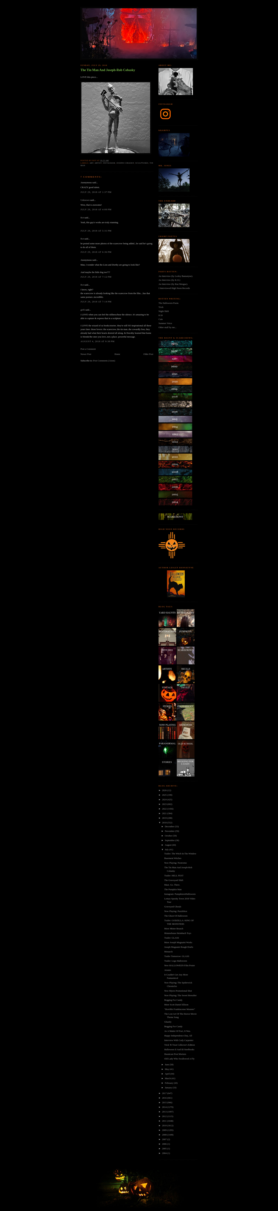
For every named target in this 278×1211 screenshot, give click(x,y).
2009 (164, 1130)
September (170, 840)
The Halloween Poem (169, 303)
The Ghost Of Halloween (175, 915)
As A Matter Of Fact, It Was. (177, 1031)
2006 (164, 1144)
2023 (164, 804)
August (168, 845)
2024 (164, 799)
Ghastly (167, 1021)
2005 (164, 1148)
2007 (164, 1139)
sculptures (141, 163)
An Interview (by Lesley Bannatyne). (176, 276)
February (169, 1083)
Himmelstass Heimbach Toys (177, 933)
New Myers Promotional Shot (178, 990)
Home (117, 354)
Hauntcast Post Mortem (175, 1054)
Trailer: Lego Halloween (175, 960)
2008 (164, 1134)
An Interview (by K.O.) (169, 280)
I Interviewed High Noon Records (174, 288)
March (168, 1078)
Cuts (161, 319)
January (169, 1087)
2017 (164, 1093)
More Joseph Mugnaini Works (178, 942)
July (167, 849)
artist (98, 163)
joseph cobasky (125, 163)
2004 (164, 1153)
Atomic (167, 970)
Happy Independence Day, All (178, 1035)
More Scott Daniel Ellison (176, 1004)
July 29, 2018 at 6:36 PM (96, 252)
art (91, 163)
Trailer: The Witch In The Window (180, 853)
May (167, 1069)
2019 (164, 818)
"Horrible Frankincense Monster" (179, 1009)
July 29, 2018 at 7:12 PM (96, 276)
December (170, 826)
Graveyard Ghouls (172, 906)
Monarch (168, 951)
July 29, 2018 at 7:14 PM (96, 301)
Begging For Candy (173, 1000)
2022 (164, 808)
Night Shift (164, 311)
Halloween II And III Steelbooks (179, 1049)
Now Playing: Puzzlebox (175, 911)
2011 (164, 1121)
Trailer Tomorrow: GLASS (176, 956)
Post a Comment (88, 349)
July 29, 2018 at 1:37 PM (96, 192)
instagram (109, 163)
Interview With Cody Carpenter (178, 1040)
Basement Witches (172, 858)
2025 (164, 795)
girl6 (82, 309)
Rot (82, 217)
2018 (164, 822)
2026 (164, 790)
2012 (164, 1116)
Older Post (148, 354)
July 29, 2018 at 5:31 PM (96, 230)
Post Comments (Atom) (104, 360)
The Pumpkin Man (173, 889)
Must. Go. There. (172, 884)
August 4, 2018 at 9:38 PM (97, 341)
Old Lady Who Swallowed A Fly (179, 1058)
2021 (164, 813)
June (167, 1064)
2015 (164, 1102)
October (169, 835)
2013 (164, 1111)
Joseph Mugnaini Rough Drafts (178, 947)
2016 (164, 1097)
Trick (161, 307)
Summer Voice (165, 323)
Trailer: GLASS (171, 937)
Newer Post (85, 354)
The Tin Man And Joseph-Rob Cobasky (107, 70)
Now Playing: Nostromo (175, 862)
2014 (164, 1107)
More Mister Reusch (173, 928)
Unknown (85, 200)
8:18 (161, 315)
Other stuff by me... (168, 327)
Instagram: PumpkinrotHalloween (180, 894)
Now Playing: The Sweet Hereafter (180, 995)
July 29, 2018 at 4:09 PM (96, 209)
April (167, 1073)
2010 (164, 1125)
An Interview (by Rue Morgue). (173, 284)
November (170, 831)
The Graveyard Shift (173, 880)
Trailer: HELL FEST (173, 875)
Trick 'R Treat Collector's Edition (179, 1044)
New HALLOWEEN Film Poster (179, 965)
